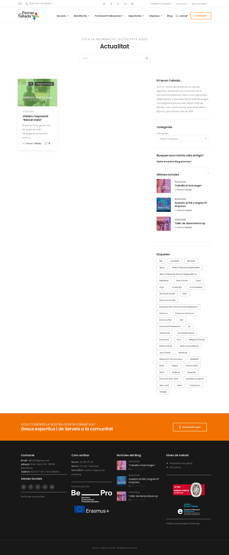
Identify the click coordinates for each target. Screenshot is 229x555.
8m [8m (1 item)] (161, 261)
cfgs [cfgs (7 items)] (161, 287)
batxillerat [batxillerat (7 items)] (164, 280)
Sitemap (195, 523)
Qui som (61, 15)
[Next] (208, 173)
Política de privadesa (177, 523)
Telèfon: (26, 471)
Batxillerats (80, 15)
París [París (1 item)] (161, 365)
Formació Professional (108, 15)
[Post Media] (164, 186)
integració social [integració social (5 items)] (197, 339)
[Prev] (205, 173)
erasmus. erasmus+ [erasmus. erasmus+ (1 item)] (185, 313)
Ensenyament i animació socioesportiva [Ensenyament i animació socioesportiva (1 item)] (178, 307)
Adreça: (25, 464)
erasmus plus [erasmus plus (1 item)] (165, 320)
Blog (169, 15)
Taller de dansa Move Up (190, 223)
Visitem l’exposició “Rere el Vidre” (35, 118)
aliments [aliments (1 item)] (191, 261)
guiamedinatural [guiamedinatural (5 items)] (186, 333)
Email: (24, 460)
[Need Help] (161, 4)
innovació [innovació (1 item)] (164, 339)
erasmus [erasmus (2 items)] (163, 313)
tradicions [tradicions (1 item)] (195, 385)
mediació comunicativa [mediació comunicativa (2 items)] (171, 359)
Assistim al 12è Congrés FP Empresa (191, 204)
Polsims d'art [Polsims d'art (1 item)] (192, 365)
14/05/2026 (180, 220)
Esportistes (135, 15)
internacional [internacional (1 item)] (165, 346)
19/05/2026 (180, 182)
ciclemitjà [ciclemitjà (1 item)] (177, 287)
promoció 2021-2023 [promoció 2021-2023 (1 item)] (168, 378)
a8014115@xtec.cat (39, 460)
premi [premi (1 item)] (161, 372)
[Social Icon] (104, 3)
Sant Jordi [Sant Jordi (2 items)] (164, 385)
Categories (163, 133)
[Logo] (28, 15)
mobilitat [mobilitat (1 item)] (194, 359)
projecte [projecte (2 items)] (176, 372)
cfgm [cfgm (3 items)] (198, 280)
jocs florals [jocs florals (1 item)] (165, 352)
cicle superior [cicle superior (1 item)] (195, 287)
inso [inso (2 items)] (179, 339)
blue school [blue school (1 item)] (181, 280)
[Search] (181, 16)
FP (31, 83)
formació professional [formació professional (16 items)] (169, 326)
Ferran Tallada (184, 189)
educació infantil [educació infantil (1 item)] (167, 300)
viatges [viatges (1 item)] (163, 391)
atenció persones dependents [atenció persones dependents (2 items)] (186, 267)
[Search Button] (147, 58)
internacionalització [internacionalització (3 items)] (189, 346)
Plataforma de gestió (181, 463)
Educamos (175, 467)
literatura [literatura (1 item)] (182, 352)
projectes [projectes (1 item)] (191, 372)
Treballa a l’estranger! (188, 185)
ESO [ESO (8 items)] (181, 320)
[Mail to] (20, 4)
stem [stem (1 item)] (179, 385)
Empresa (154, 15)
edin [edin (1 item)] (185, 293)
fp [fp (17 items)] (189, 326)
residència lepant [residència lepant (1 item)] (195, 378)
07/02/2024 (28, 111)
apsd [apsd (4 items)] (161, 267)
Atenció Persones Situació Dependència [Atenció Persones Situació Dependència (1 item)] (178, 274)
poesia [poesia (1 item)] (175, 365)
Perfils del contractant (33, 496)
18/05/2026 (180, 199)
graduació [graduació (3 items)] (164, 333)
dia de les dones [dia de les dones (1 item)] (167, 293)
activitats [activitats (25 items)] (174, 261)
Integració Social (44, 83)
